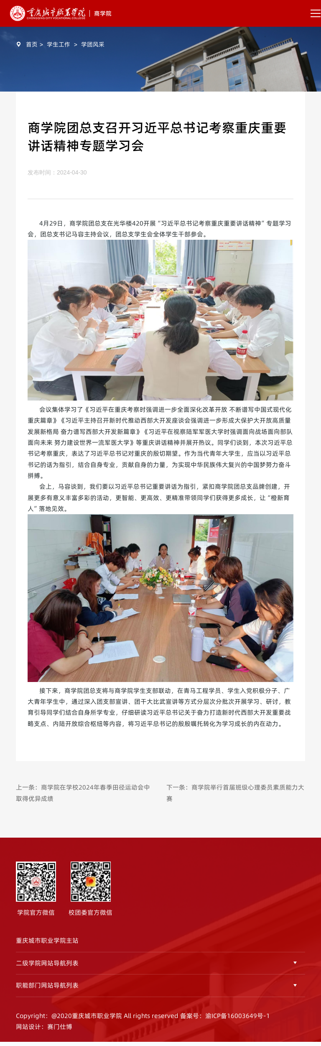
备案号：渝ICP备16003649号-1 (225, 1019)
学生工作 (58, 44)
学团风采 (92, 44)
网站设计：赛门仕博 (44, 1030)
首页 (32, 44)
